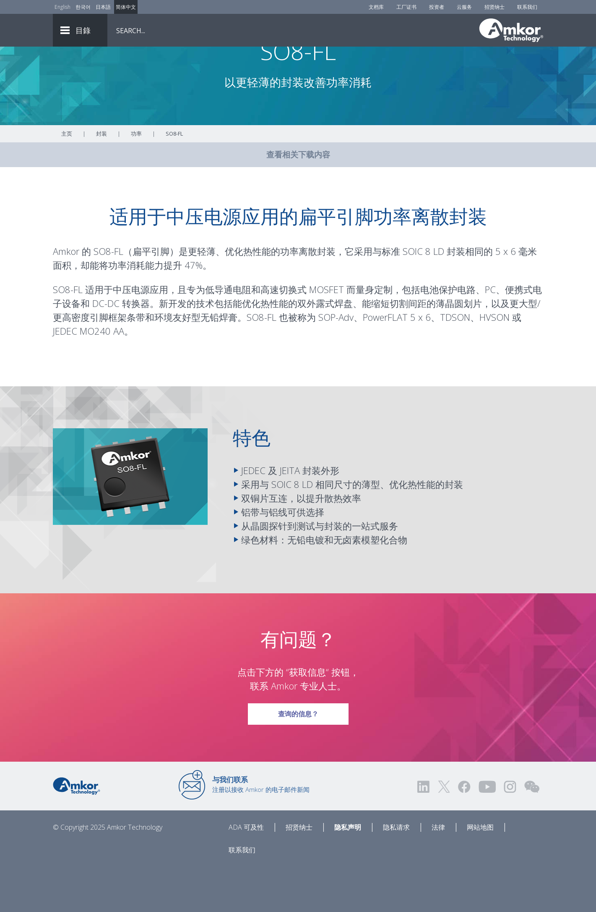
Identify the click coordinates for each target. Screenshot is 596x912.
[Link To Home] (511, 30)
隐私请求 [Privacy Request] (396, 873)
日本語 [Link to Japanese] (103, 6)
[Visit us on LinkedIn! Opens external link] (424, 832)
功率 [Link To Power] (136, 179)
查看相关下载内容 (298, 200)
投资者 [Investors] (436, 6)
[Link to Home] (76, 831)
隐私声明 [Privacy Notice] (347, 873)
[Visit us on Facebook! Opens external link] (464, 832)
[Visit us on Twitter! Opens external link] (444, 832)
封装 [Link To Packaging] (101, 179)
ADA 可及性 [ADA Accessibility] (246, 873)
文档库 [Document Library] (376, 6)
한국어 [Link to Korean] (83, 6)
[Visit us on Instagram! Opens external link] (510, 832)
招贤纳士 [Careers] (494, 6)
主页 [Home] (66, 179)
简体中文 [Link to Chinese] (126, 6)
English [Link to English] (62, 6)
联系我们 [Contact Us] (527, 6)
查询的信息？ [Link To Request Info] (298, 756)
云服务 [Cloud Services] (464, 6)
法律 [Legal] (438, 873)
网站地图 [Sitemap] (480, 873)
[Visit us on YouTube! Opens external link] (487, 832)
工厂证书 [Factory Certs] (406, 6)
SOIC (413, 297)
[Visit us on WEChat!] (531, 832)
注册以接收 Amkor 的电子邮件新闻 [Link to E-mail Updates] (261, 830)
